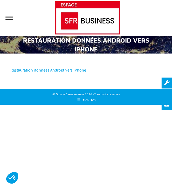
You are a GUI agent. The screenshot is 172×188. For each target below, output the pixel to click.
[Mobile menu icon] (9, 18)
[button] (12, 178)
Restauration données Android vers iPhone (48, 70)
